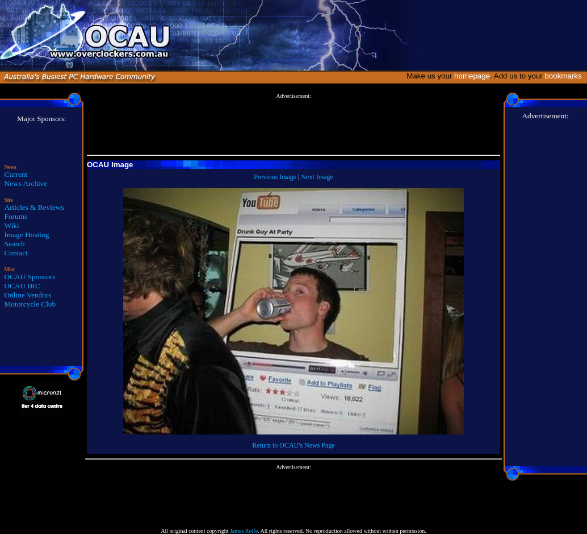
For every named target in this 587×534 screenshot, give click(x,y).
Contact (16, 253)
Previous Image (275, 177)
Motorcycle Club (30, 304)
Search (15, 243)
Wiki (12, 225)
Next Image (317, 177)
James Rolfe (244, 531)
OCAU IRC (22, 286)
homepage (472, 76)
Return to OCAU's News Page (293, 445)
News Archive (26, 183)
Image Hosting (27, 234)
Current (16, 174)
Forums (16, 216)
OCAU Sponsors (30, 276)
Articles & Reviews (34, 207)
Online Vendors (28, 295)
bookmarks (565, 76)
